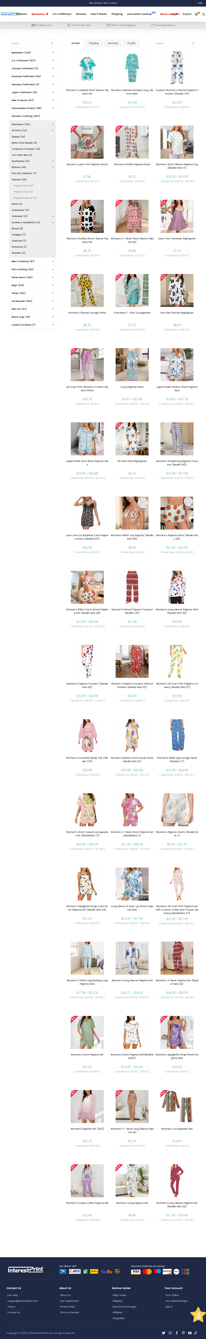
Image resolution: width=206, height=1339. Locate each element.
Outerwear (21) (20, 216)
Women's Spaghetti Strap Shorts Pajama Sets (177, 1056)
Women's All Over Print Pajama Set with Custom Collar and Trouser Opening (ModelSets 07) (177, 909)
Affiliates (117, 1312)
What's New (169, 14)
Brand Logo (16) (21, 317)
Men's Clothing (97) (23, 261)
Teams (11, 1307)
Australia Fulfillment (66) (26, 76)
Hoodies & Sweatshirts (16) (26, 222)
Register (187, 14)
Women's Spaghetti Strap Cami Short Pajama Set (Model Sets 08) (87, 908)
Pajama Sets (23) (24, 185)
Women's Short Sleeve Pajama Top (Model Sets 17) (177, 166)
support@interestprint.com (22, 1301)
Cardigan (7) (19, 234)
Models (76, 43)
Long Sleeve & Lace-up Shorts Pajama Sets (132, 908)
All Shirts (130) (19, 130)
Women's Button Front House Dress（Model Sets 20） (132, 759)
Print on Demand (79, 25)
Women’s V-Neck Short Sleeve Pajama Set (132, 240)
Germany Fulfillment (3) (25, 84)
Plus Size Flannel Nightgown (177, 313)
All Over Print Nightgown (132, 461)
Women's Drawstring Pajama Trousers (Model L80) (177, 463)
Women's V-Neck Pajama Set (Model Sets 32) (177, 982)
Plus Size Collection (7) (24, 173)
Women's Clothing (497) (26, 116)
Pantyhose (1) (19, 247)
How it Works (99, 14)
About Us (65, 1295)
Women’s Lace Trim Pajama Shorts (87, 164)
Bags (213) (18, 285)
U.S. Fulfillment (62, 14)
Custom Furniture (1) (24, 325)
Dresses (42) (18, 136)
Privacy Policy (67, 1307)
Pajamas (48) (19, 179)
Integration (119, 1318)
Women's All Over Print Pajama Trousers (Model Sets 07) (177, 685)
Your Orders (172, 1295)
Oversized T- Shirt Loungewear (132, 313)
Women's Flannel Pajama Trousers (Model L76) (132, 611)
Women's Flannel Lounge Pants (87, 313)
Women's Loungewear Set (177, 1129)
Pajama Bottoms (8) (25, 198)
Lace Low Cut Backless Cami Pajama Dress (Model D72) (87, 537)
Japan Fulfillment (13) (24, 92)
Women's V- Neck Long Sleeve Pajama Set (132, 1130)
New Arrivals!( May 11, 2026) (103, 3)
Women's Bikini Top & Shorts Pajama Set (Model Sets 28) (87, 611)
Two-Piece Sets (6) (22, 155)
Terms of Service (69, 1312)
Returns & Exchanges (124, 1307)
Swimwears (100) (21, 124)
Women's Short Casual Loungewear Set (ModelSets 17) (87, 833)
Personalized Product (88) (27, 108)
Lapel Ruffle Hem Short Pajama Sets (87, 463)
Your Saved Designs (176, 1301)
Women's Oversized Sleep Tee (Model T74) (87, 759)
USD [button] (201, 3)
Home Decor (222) (22, 277)
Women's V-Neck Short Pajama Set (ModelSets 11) (132, 833)
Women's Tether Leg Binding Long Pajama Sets (87, 982)
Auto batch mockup (141, 14)
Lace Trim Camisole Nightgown (177, 239)
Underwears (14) (21, 210)
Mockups (113, 43)
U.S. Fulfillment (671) (24, 60)
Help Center (119, 1295)
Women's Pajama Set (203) (87, 1129)
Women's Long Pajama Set (132, 1203)
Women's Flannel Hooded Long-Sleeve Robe (132, 92)
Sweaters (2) (19, 253)
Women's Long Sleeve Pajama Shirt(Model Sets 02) (177, 611)
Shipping (117, 14)
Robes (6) (17, 204)
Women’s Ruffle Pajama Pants (132, 164)
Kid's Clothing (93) (23, 269)
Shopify (131, 43)
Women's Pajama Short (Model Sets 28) (177, 537)
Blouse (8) (17, 228)
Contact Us (13, 1312)
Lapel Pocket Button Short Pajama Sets (177, 388)
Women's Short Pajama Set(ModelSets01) (132, 1056)
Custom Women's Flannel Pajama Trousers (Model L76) (177, 92)
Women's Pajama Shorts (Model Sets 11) (177, 833)
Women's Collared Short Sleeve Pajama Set (87, 92)
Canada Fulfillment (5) (25, 68)
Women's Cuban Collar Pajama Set (87, 1203)
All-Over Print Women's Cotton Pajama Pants (87, 388)
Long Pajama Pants (132, 387)
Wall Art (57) (19, 309)
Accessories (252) (22, 301)
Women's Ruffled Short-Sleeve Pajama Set (87, 240)
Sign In (169, 1307)
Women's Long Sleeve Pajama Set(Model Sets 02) (177, 1204)
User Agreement (69, 1301)
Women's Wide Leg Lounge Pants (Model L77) (177, 759)
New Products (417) (23, 100)
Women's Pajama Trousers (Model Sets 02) (87, 685)
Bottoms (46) (19, 167)
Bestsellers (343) (21, 52)
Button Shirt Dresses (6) (24, 143)
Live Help (12, 1295)
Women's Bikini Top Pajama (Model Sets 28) (132, 537)
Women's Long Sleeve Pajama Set (132, 980)
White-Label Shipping (120, 25)
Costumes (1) (19, 241)
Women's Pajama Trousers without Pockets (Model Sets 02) (132, 685)
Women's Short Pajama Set (87, 1055)
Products (21, 14)
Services (81, 14)
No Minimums (41, 25)
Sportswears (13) (21, 161)
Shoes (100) (19, 293)
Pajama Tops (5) (23, 192)
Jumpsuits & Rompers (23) (26, 149)
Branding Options (163, 25)
